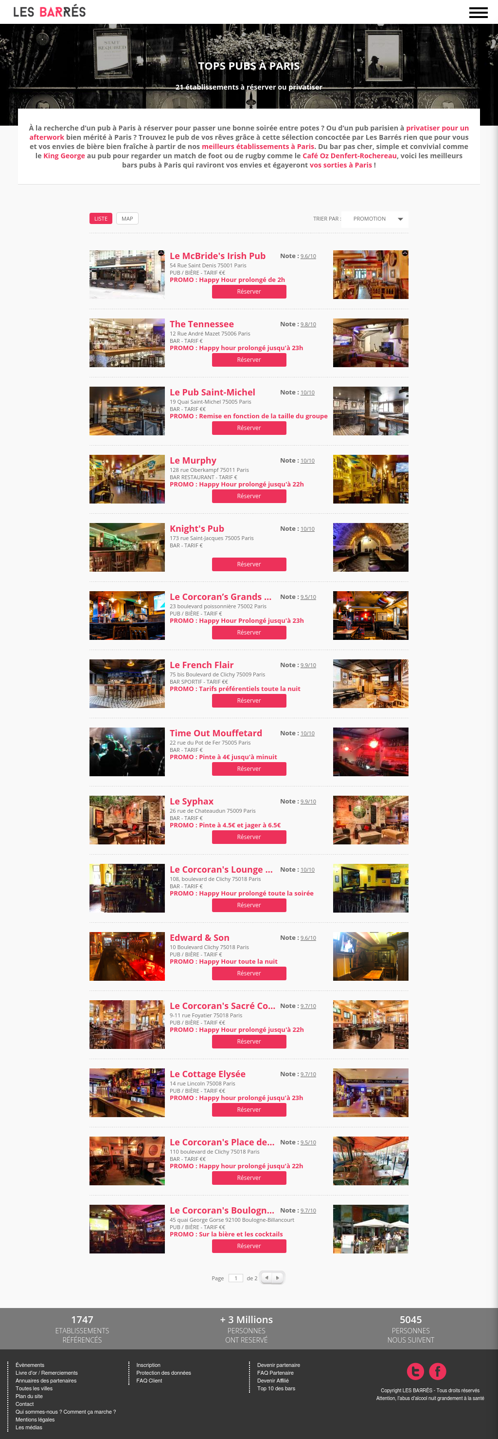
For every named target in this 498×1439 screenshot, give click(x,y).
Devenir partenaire (278, 1365)
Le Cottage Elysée (208, 1074)
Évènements (30, 1365)
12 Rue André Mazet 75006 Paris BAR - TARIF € (236, 341)
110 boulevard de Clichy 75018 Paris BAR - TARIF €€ (236, 1159)
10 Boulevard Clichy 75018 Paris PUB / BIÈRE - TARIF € (224, 954)
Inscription (149, 1365)
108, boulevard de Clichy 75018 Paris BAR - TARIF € (242, 886)
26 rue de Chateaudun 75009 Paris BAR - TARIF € (225, 818)
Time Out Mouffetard (216, 733)
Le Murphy (193, 460)
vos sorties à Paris (341, 164)
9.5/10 (308, 596)
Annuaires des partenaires (46, 1380)
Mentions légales (35, 1419)
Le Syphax (191, 801)
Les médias (29, 1427)
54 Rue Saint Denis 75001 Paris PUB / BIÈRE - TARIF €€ (227, 272)
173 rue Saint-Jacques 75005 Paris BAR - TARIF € (212, 545)
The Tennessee (202, 324)
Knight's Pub (197, 528)
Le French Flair (202, 665)
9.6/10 (308, 256)
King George (64, 155)
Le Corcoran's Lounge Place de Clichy (223, 869)
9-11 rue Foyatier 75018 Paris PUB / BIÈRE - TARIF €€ (237, 1022)
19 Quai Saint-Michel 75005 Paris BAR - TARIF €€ (249, 409)
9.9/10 (308, 665)
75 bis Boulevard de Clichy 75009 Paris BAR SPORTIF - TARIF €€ (235, 681)
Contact (25, 1404)
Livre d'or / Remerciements (47, 1373)
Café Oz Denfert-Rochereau (349, 155)
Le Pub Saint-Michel (212, 392)
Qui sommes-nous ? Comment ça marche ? (66, 1412)
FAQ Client (149, 1380)
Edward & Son (200, 937)
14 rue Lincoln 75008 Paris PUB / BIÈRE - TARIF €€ (236, 1091)
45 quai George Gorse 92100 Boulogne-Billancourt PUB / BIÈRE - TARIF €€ (232, 1227)
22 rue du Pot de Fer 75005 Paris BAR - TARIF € (223, 750)
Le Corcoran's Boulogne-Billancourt (223, 1210)
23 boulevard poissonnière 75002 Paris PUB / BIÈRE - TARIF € (237, 613)
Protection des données (164, 1373)
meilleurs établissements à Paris (258, 146)
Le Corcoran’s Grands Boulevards (223, 596)
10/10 (308, 392)
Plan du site (29, 1396)
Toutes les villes (34, 1388)
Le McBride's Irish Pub (218, 256)
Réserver (249, 291)
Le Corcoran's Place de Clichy (223, 1142)
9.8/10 (308, 324)
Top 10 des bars (276, 1388)
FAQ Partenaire (275, 1373)
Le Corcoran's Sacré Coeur (223, 1005)
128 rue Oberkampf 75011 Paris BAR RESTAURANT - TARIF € (237, 477)
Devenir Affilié (273, 1380)
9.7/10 (308, 1005)
